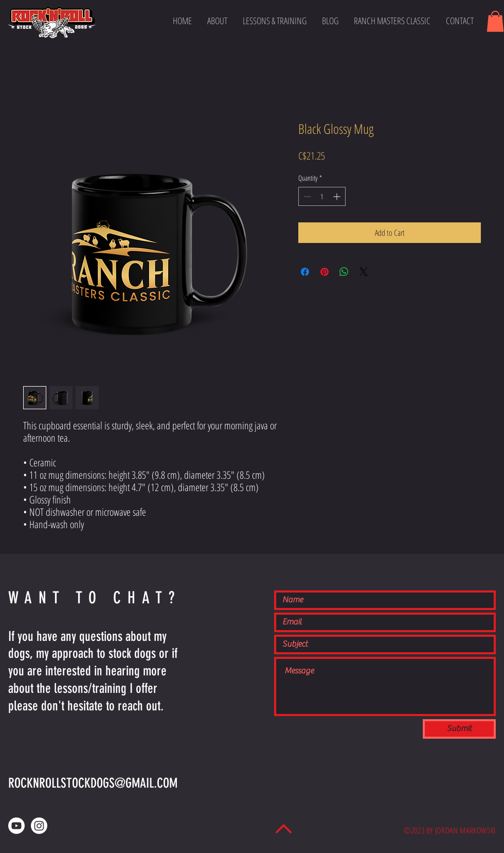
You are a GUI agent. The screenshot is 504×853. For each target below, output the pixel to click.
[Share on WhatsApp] (344, 272)
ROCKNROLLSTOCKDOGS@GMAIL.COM (92, 783)
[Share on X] (363, 272)
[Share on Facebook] (305, 272)
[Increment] (337, 196)
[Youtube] (16, 825)
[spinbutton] (322, 196)
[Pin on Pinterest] (324, 272)
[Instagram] (39, 825)
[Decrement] (306, 196)
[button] (495, 21)
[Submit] (459, 729)
